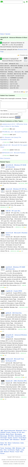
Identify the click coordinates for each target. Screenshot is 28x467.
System (8, 34)
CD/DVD (2, 434)
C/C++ (25, 432)
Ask (9, 446)
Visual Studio (4, 441)
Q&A (1, 453)
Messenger (3, 437)
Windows (19, 449)
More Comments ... (6, 159)
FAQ (21, 453)
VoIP (11, 441)
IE (18, 434)
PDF (24, 437)
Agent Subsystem (9, 432)
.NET (1, 432)
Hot (6, 444)
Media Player (10, 435)
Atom (5, 446)
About (10, 444)
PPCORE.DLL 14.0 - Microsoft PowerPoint (14, 133)
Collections (16, 444)
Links (22, 451)
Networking (18, 437)
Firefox (8, 434)
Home (2, 34)
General (14, 434)
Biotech (6, 453)
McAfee (2, 435)
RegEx (18, 451)
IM (20, 434)
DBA (13, 449)
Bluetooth (19, 432)
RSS (1, 446)
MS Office (11, 437)
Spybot (10, 439)
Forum (2, 455)
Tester (2, 449)
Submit (18, 118)
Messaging (18, 435)
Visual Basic (22, 439)
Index (22, 444)
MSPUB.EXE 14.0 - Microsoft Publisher (14, 154)
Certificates (11, 451)
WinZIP (23, 441)
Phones (12, 453)
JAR (23, 449)
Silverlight (3, 439)
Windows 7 (16, 441)
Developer (8, 449)
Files (5, 451)
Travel (17, 453)
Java (23, 434)
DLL (1, 451)
